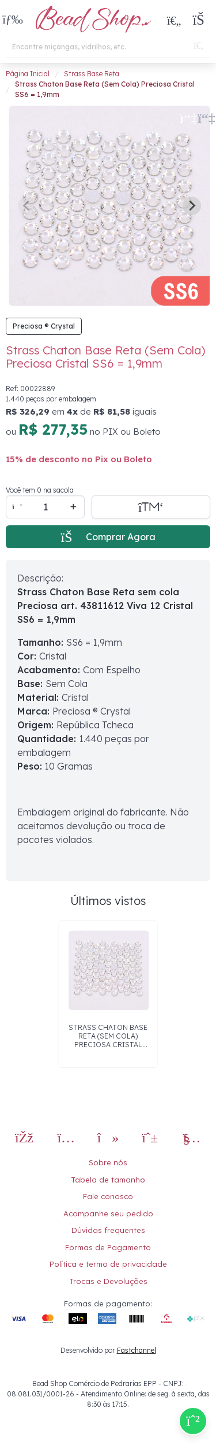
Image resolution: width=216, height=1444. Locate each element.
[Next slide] (192, 206)
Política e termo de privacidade (108, 1264)
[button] (13, 20)
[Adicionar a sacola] (151, 506)
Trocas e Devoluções (108, 1281)
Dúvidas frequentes (108, 1230)
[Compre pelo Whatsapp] (193, 1421)
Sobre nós (108, 1162)
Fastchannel (136, 1350)
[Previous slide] (27, 206)
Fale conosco (108, 1196)
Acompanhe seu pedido (108, 1213)
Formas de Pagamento (108, 1247)
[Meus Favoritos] (174, 20)
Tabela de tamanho (108, 1179)
